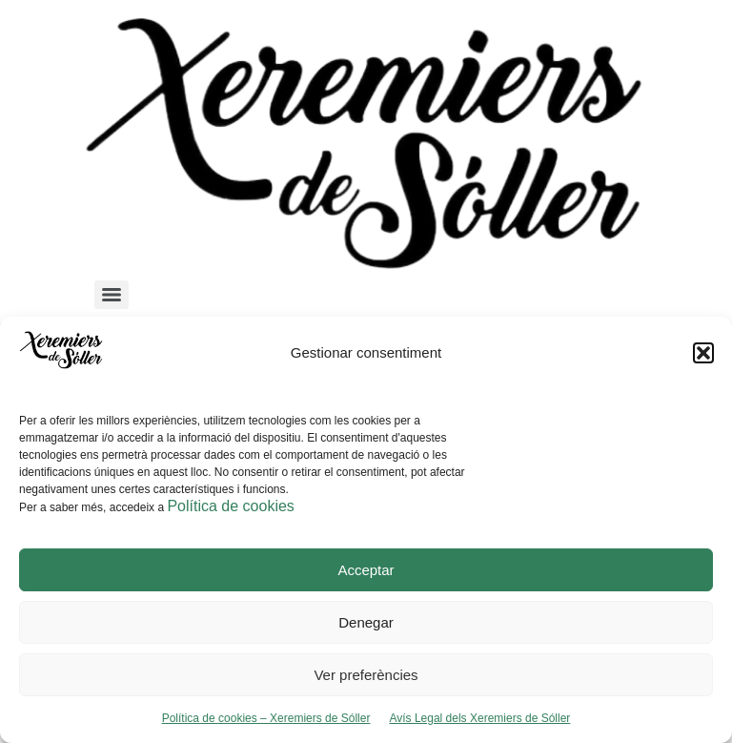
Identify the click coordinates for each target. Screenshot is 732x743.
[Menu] (111, 294)
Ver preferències (365, 675)
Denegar (366, 622)
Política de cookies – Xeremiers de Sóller (266, 718)
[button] (703, 352)
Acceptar (365, 570)
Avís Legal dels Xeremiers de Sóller (479, 718)
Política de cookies (230, 506)
